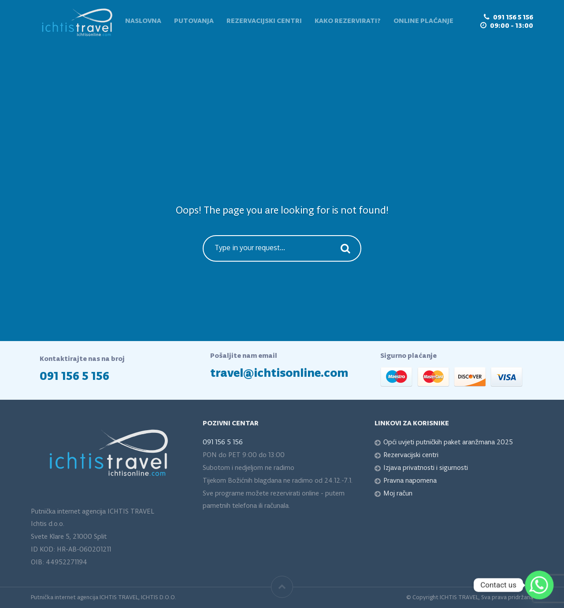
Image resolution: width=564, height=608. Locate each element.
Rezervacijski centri (264, 21)
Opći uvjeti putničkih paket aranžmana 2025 (448, 442)
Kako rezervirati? (348, 21)
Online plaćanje (423, 21)
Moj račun (397, 493)
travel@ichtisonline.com (279, 373)
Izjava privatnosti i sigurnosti (425, 468)
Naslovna (143, 21)
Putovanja (194, 21)
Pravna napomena (410, 480)
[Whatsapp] (539, 585)
